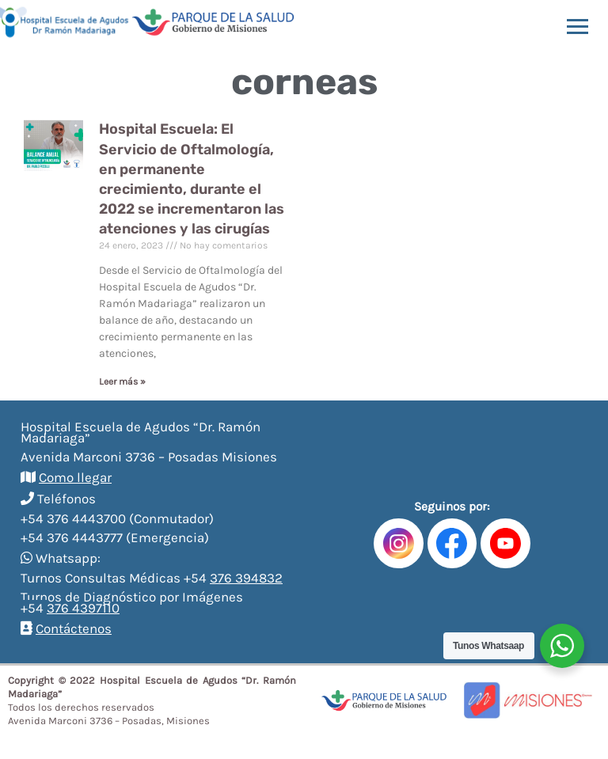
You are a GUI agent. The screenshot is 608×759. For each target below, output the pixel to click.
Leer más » (122, 381)
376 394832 (246, 578)
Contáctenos (74, 628)
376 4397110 (83, 608)
